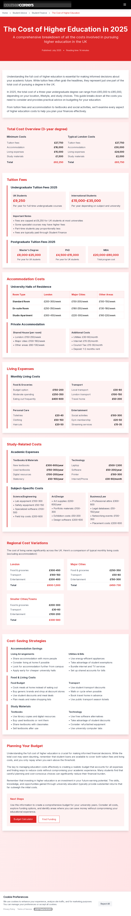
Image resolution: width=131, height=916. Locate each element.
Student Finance (39, 13)
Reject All (105, 904)
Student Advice (20, 13)
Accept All (120, 904)
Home (5, 13)
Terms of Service (24, 909)
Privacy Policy (9, 909)
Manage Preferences (43, 909)
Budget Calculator (23, 819)
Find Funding (49, 819)
